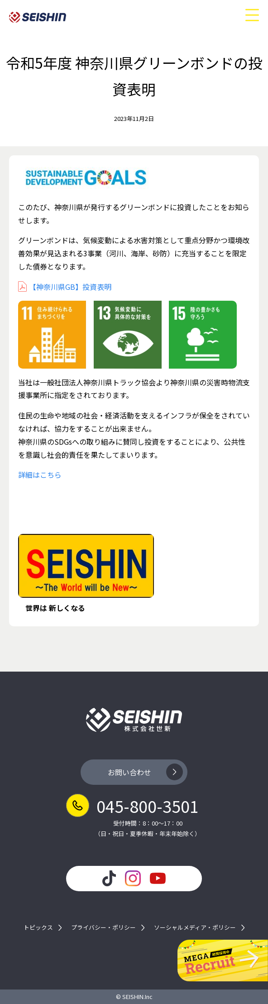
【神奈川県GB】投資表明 (70, 286)
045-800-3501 (147, 805)
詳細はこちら (40, 474)
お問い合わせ (129, 772)
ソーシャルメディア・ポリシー (195, 928)
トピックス (38, 928)
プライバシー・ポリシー (103, 928)
